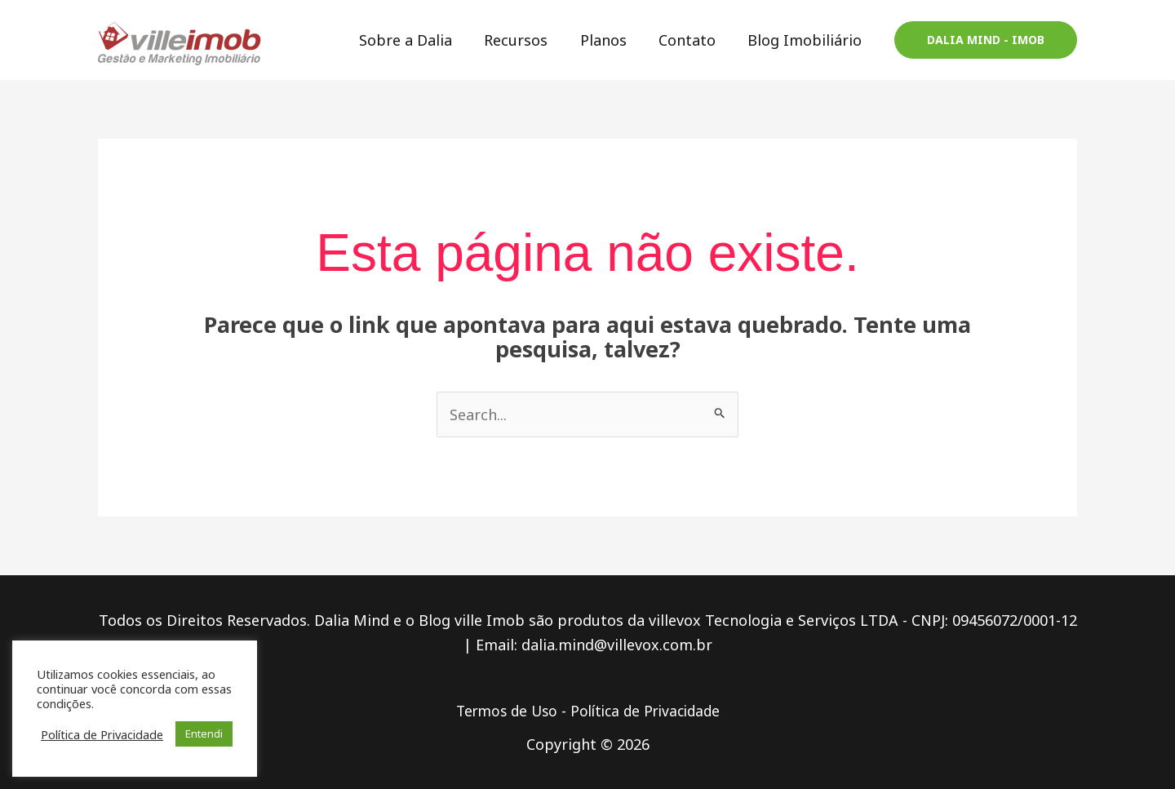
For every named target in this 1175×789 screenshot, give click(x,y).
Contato (691, 40)
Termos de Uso (502, 710)
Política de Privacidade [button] (102, 734)
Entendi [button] (204, 733)
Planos (610, 40)
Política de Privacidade (648, 710)
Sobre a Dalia (417, 40)
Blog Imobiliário (806, 40)
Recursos (525, 40)
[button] (985, 40)
